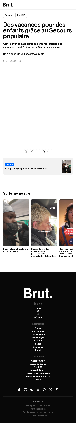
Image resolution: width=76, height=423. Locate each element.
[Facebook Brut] (44, 389)
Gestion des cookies (38, 416)
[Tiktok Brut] (19, 389)
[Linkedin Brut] (56, 389)
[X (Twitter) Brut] (50, 389)
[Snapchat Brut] (38, 389)
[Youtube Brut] (31, 389)
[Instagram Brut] (25, 389)
